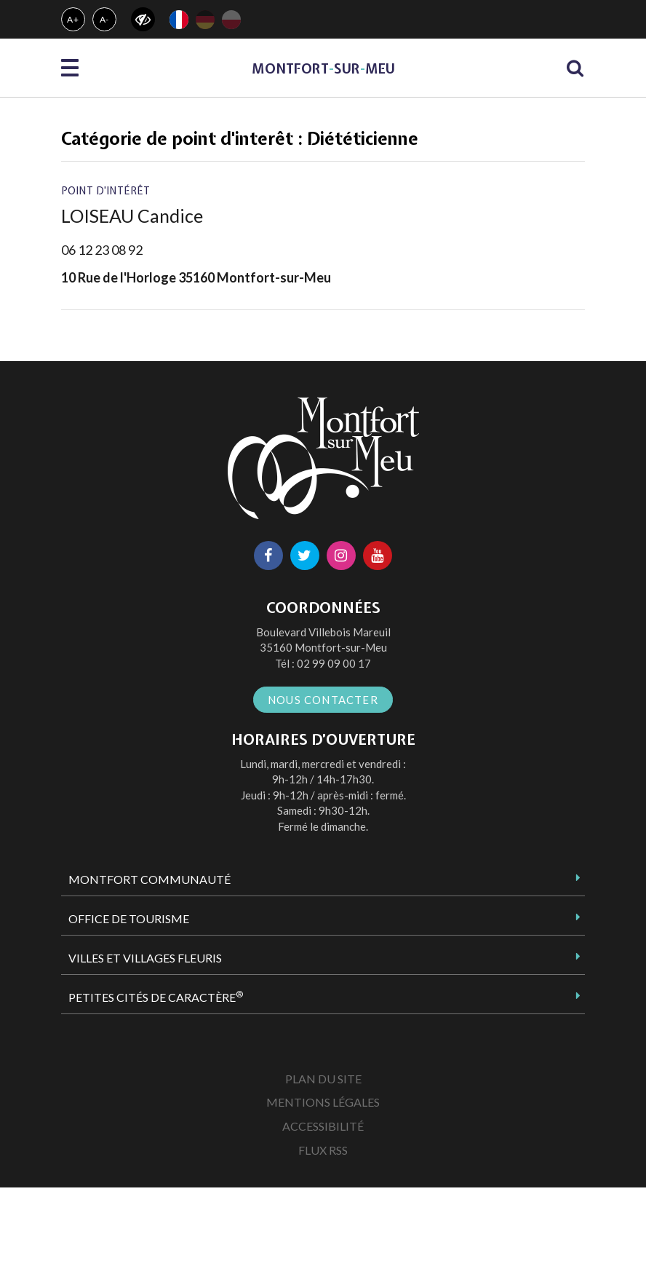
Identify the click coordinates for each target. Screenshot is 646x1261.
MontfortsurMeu (323, 69)
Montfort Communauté (149, 879)
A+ (73, 19)
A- (105, 19)
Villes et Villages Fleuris (145, 958)
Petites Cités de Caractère (155, 996)
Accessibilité (323, 1126)
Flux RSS (323, 1150)
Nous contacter (323, 699)
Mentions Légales (323, 1102)
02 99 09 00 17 (334, 663)
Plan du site (323, 1079)
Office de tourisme (128, 918)
